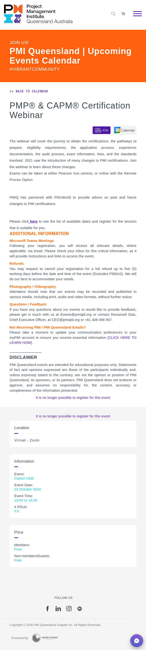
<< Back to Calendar (29, 91)
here (33, 221)
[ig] (69, 610)
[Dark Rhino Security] (44, 638)
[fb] (47, 610)
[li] (58, 610)
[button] (137, 641)
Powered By (19, 638)
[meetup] (80, 610)
